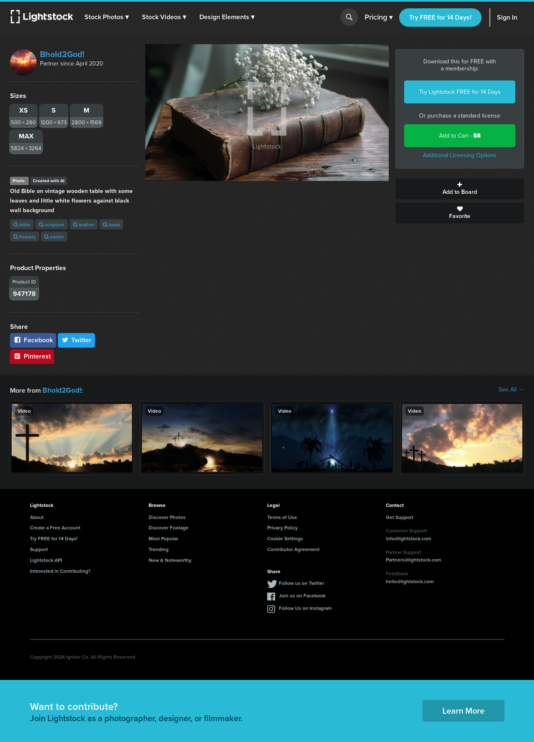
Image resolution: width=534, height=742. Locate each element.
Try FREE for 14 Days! (440, 17)
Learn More (463, 710)
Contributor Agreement (293, 548)
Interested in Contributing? (60, 570)
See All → (511, 390)
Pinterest (32, 356)
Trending (159, 548)
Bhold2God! (62, 54)
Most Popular (163, 537)
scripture (52, 224)
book (111, 224)
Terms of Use (282, 516)
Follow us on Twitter (301, 582)
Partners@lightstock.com (413, 558)
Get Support (399, 516)
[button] (108, 17)
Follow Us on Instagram (305, 607)
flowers (24, 236)
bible (21, 224)
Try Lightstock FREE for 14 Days (460, 92)
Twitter (76, 340)
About (37, 516)
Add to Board (459, 189)
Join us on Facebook (302, 594)
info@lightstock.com (408, 537)
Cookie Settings (285, 537)
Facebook (33, 340)
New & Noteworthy (170, 559)
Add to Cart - (460, 135)
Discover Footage (169, 526)
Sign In (507, 17)
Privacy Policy (282, 526)
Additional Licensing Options (460, 155)
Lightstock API (46, 559)
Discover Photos (167, 516)
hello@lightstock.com (410, 580)
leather (83, 224)
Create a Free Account (55, 526)
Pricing (378, 17)
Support (39, 548)
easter (54, 236)
